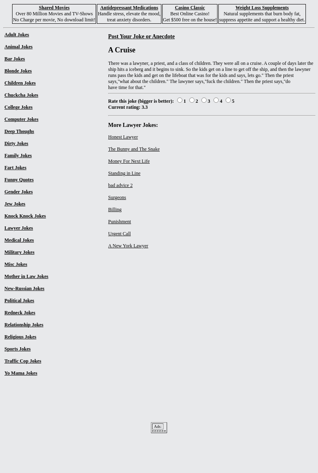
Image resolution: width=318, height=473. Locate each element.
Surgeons (117, 197)
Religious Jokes (20, 337)
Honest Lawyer (123, 137)
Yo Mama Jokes (20, 373)
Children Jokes (20, 83)
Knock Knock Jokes (25, 216)
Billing (114, 209)
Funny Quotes (18, 180)
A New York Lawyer (128, 246)
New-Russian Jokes (24, 288)
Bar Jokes (14, 59)
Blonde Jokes (18, 71)
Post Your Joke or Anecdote (141, 36)
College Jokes (18, 107)
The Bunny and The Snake (134, 149)
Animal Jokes (18, 47)
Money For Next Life (129, 161)
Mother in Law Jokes (26, 276)
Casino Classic (190, 7)
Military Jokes (19, 252)
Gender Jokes (18, 192)
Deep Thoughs (19, 131)
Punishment (119, 221)
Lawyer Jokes (18, 228)
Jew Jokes (14, 204)
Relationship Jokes (23, 325)
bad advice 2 (120, 185)
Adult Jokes (16, 34)
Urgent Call (119, 233)
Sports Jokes (17, 349)
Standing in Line (124, 173)
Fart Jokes (15, 167)
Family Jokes (18, 155)
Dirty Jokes (16, 143)
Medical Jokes (19, 240)
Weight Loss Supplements (262, 7)
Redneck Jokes (19, 312)
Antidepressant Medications (129, 7)
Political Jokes (19, 300)
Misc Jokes (15, 264)
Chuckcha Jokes (21, 95)
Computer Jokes (21, 119)
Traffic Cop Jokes (22, 361)
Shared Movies (54, 7)
